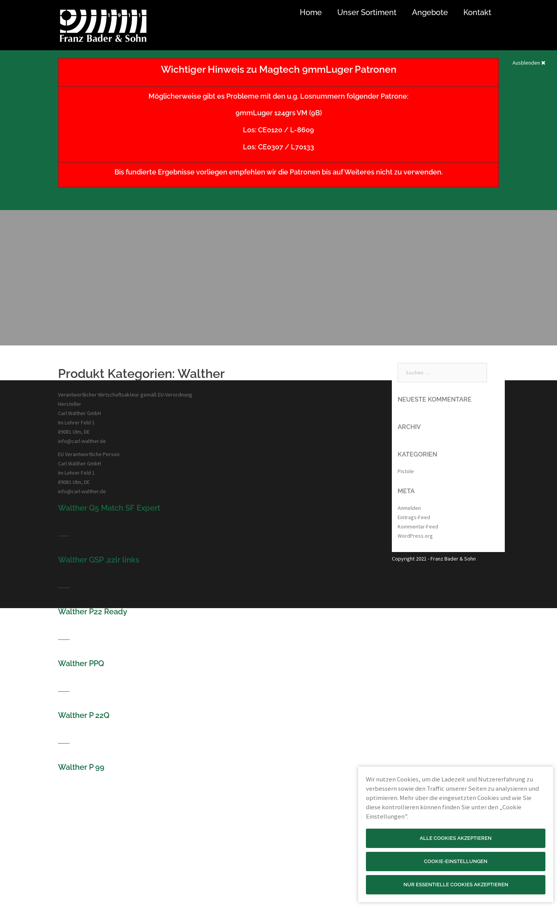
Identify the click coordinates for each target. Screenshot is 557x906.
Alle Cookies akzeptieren (456, 838)
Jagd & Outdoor (192, 861)
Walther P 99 (81, 767)
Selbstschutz (189, 843)
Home (311, 12)
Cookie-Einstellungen (455, 861)
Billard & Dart (189, 889)
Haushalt (184, 880)
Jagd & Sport (189, 815)
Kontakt (477, 12)
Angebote (430, 12)
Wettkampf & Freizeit (199, 824)
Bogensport (188, 834)
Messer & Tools (192, 871)
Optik (180, 852)
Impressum (297, 824)
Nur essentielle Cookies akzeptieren (455, 884)
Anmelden (409, 507)
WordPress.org (415, 535)
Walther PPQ (81, 663)
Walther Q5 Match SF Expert (109, 508)
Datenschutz (298, 834)
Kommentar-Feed (418, 526)
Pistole (406, 471)
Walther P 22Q (83, 715)
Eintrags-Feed (414, 517)
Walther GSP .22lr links (98, 559)
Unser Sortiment (366, 12)
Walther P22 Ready (92, 611)
